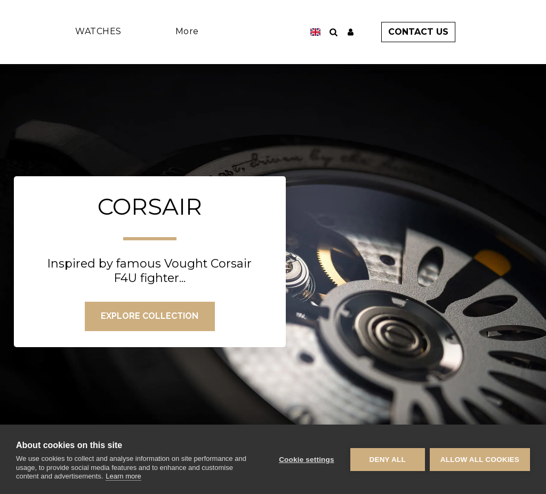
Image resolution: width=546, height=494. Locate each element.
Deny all (387, 460)
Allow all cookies (479, 460)
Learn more (123, 476)
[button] (347, 32)
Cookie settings (306, 460)
